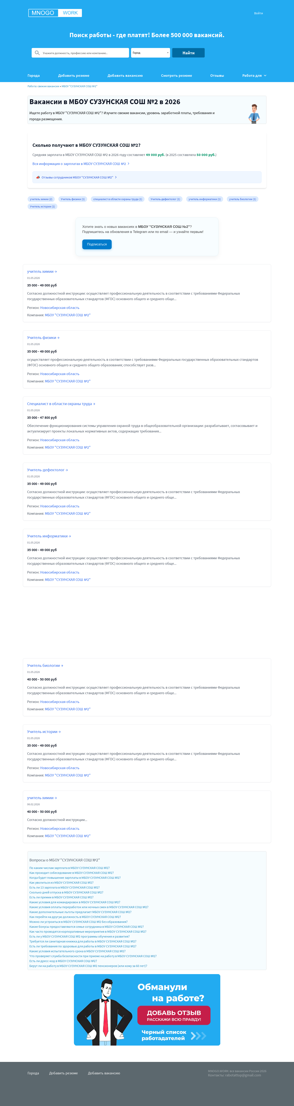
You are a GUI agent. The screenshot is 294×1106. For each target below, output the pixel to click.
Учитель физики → (43, 337)
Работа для (254, 75)
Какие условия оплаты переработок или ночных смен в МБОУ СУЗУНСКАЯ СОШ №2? (88, 907)
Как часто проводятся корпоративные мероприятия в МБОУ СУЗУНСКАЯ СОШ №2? (87, 931)
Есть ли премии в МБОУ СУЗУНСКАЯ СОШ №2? (61, 897)
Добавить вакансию (125, 75)
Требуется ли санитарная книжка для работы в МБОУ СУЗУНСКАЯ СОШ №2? (82, 941)
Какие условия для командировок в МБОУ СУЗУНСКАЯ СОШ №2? (74, 902)
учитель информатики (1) (205, 199)
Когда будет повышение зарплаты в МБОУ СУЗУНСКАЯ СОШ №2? (75, 877)
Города (34, 75)
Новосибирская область (59, 307)
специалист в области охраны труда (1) (117, 199)
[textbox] (150, 52)
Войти (258, 13)
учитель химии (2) (41, 199)
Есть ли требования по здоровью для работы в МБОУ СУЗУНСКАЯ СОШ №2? (82, 946)
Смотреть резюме (176, 75)
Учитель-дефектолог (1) (165, 199)
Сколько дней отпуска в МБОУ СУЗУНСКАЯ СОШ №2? (66, 892)
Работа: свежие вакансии (43, 86)
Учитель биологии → (45, 665)
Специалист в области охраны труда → (61, 403)
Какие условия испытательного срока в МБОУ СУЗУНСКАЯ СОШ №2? (77, 951)
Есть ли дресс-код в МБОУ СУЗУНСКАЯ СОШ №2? (63, 961)
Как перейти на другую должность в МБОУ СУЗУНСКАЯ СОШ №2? (75, 917)
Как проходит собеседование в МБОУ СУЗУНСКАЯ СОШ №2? (71, 873)
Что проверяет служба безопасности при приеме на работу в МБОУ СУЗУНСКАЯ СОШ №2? (93, 956)
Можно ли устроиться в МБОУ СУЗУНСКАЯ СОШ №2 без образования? (78, 922)
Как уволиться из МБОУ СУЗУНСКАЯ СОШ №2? (61, 882)
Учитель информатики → (49, 535)
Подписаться (97, 244)
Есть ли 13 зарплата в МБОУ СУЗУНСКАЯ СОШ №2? (64, 887)
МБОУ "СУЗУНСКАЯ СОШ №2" (79, 86)
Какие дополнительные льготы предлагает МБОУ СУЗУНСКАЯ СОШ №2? (80, 912)
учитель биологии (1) (242, 199)
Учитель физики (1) (73, 199)
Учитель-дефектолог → (47, 469)
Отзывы (217, 75)
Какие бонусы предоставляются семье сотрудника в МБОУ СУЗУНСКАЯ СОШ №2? (86, 926)
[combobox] (150, 53)
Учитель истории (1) (42, 206)
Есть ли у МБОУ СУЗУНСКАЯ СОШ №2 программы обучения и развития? (79, 936)
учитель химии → (42, 271)
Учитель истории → (44, 731)
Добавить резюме (73, 75)
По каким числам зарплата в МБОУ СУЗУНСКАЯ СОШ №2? (69, 868)
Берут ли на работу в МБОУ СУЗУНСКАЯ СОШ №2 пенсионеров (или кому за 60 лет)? (88, 966)
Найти (189, 53)
